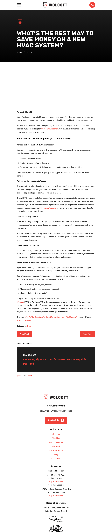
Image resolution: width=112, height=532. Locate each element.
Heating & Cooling (56, 405)
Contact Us (56, 382)
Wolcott (20, 264)
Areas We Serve (56, 413)
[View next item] (30, 338)
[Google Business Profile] (61, 515)
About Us (56, 397)
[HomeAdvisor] (56, 515)
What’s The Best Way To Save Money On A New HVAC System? (51, 280)
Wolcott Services (24, 283)
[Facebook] (45, 515)
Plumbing (56, 401)
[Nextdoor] (66, 515)
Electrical (56, 409)
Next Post (87, 297)
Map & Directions (56, 444)
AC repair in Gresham (50, 91)
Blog (29, 289)
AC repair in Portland (47, 171)
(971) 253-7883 (25, 274)
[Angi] (51, 515)
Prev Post (24, 297)
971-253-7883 (55, 368)
